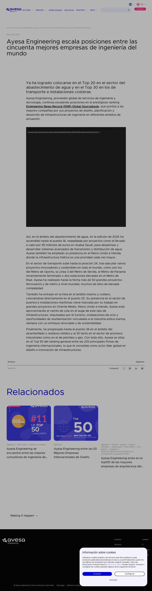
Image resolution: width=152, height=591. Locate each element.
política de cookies (113, 564)
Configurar (130, 574)
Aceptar (97, 574)
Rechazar (113, 580)
